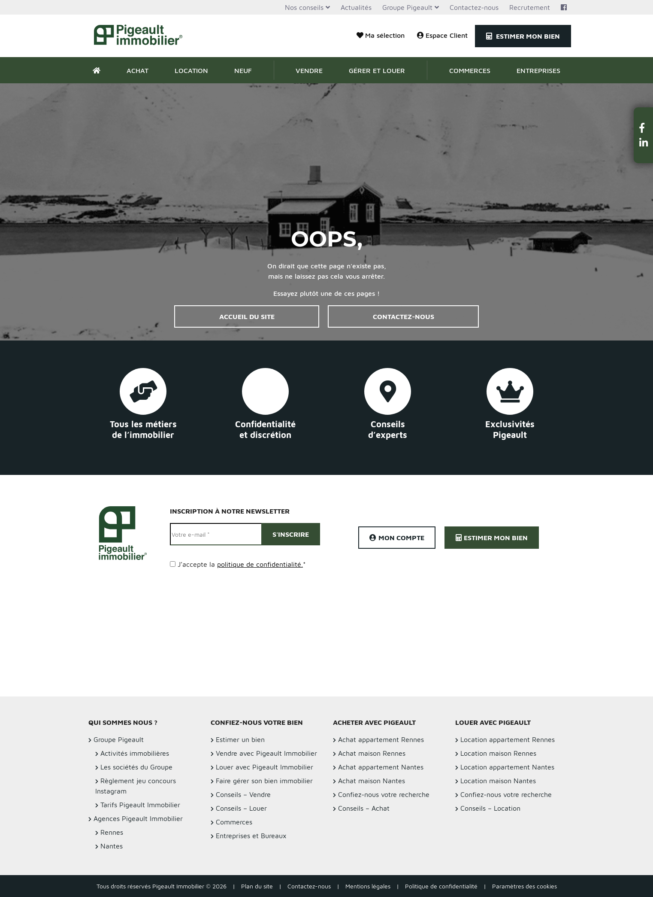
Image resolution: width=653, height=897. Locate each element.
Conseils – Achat (364, 808)
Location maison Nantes (498, 780)
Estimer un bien (240, 739)
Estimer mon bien (523, 36)
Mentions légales (367, 886)
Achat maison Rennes (371, 753)
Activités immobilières (134, 753)
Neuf (243, 70)
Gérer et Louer (377, 70)
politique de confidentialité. (260, 564)
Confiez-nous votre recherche (383, 794)
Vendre (309, 70)
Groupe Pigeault (407, 7)
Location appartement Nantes (507, 767)
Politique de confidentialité (441, 886)
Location (191, 70)
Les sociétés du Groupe (136, 767)
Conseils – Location (490, 808)
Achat (137, 70)
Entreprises (538, 70)
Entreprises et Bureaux (251, 835)
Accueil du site (247, 316)
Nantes (111, 846)
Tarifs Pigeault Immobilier (140, 805)
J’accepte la (242, 564)
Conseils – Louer (241, 808)
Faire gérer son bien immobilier (264, 780)
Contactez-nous (474, 7)
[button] (643, 127)
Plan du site (257, 886)
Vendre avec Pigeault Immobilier (266, 753)
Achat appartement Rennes (381, 739)
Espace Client (442, 35)
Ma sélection (381, 35)
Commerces (469, 70)
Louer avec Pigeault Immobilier (264, 767)
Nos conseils (304, 7)
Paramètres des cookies (524, 886)
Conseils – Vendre (243, 794)
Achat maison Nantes (371, 780)
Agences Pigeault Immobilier (138, 818)
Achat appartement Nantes (380, 767)
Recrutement (529, 7)
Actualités (356, 7)
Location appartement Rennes (507, 739)
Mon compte (396, 537)
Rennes (111, 832)
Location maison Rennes (498, 753)
